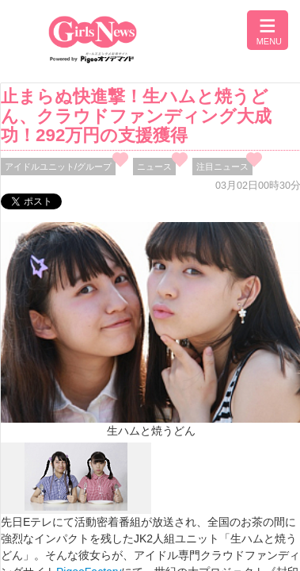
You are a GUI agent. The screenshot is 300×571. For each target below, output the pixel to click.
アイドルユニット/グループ (58, 166)
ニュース (154, 166)
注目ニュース (222, 166)
